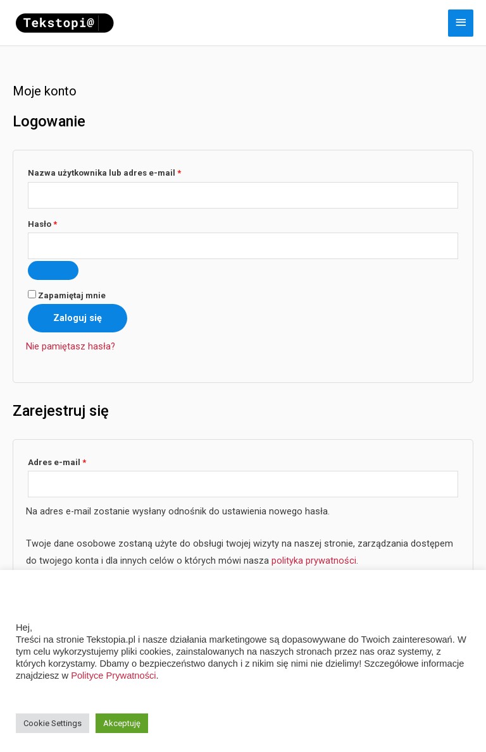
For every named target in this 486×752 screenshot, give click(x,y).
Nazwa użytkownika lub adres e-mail (126, 171)
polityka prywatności (313, 560)
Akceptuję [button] (121, 723)
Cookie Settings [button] (52, 723)
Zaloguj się (77, 318)
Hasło (64, 222)
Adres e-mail (79, 460)
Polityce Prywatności (113, 675)
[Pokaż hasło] (53, 270)
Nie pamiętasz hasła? (70, 346)
